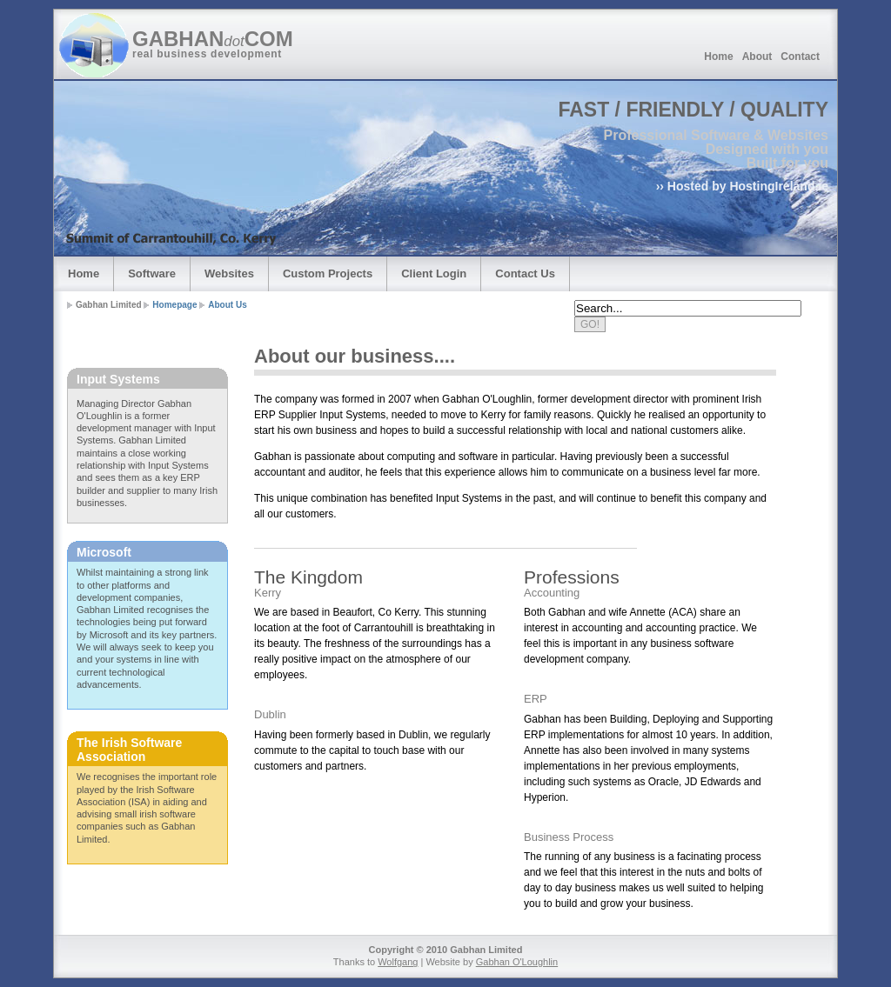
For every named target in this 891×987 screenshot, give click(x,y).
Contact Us (525, 273)
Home (718, 56)
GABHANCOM (214, 38)
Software (152, 273)
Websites (229, 273)
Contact (800, 56)
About (757, 56)
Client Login (433, 273)
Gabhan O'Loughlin (517, 962)
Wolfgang (398, 962)
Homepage (174, 305)
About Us (227, 305)
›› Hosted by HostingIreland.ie (742, 186)
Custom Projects (327, 273)
